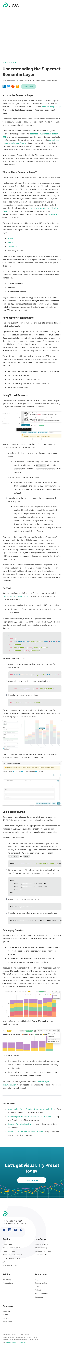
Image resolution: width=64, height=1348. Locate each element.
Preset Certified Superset (12, 1254)
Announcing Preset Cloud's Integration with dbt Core (31, 1109)
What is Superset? (41, 1293)
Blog (36, 1279)
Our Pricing (7, 1279)
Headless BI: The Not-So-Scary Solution (25, 1131)
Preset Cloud (7, 1244)
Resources (41, 1274)
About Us (6, 1311)
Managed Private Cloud (11, 1247)
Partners (6, 1318)
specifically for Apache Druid (15, 596)
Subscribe (28, 86)
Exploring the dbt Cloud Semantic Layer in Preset (30, 1116)
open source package (51, 106)
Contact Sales (8, 1283)
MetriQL (11, 242)
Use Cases (40, 1238)
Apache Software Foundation (15, 1342)
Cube (10, 238)
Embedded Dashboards (12, 1258)
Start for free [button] (31, 1180)
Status (14, 1334)
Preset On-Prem (9, 1251)
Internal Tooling (41, 1247)
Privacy (20, 1334)
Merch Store (7, 1321)
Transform (12, 246)
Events (37, 1286)
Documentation (41, 1283)
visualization (53, 214)
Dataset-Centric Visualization (21, 1124)
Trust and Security (10, 1265)
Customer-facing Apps (43, 1251)
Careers (5, 1314)
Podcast (38, 1290)
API (4, 1261)
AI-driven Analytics (42, 1254)
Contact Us (6, 1334)
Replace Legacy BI (41, 1244)
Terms (27, 1334)
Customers (39, 1297)
